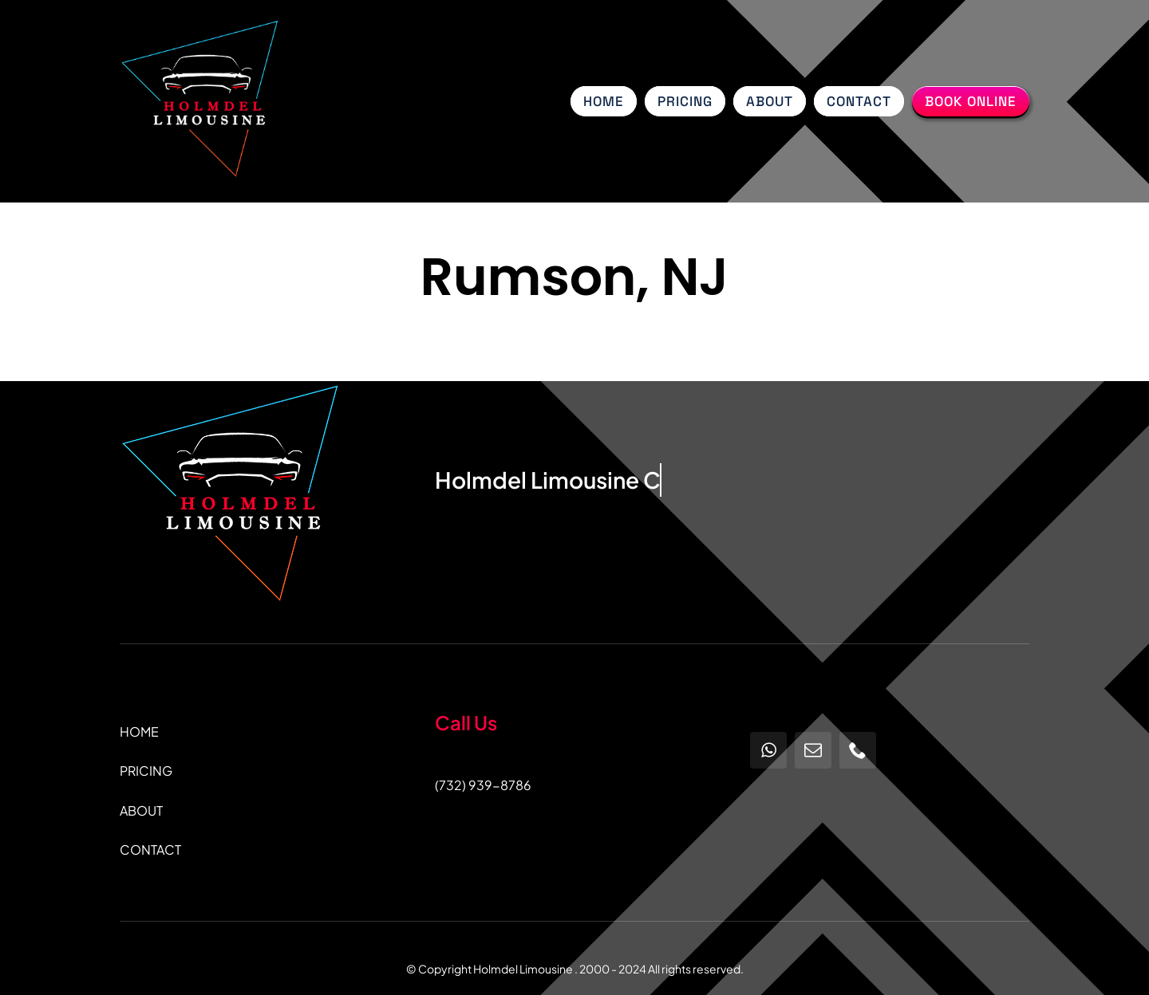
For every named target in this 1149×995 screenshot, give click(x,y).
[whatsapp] (768, 750)
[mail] (813, 750)
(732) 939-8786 (483, 785)
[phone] (857, 750)
